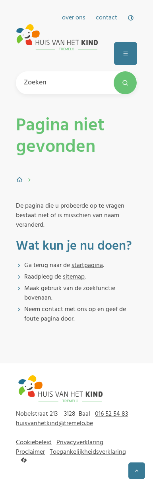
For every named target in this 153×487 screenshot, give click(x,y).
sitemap (74, 277)
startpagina (87, 265)
